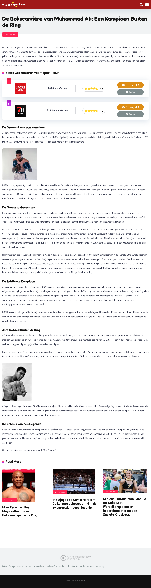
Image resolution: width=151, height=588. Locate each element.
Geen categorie (10, 34)
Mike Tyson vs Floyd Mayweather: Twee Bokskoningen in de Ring (19, 511)
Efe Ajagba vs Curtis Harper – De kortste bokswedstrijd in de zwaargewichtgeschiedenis (75, 503)
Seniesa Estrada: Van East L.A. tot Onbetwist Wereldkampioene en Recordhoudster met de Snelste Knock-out (125, 507)
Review (130, 92)
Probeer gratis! (130, 85)
